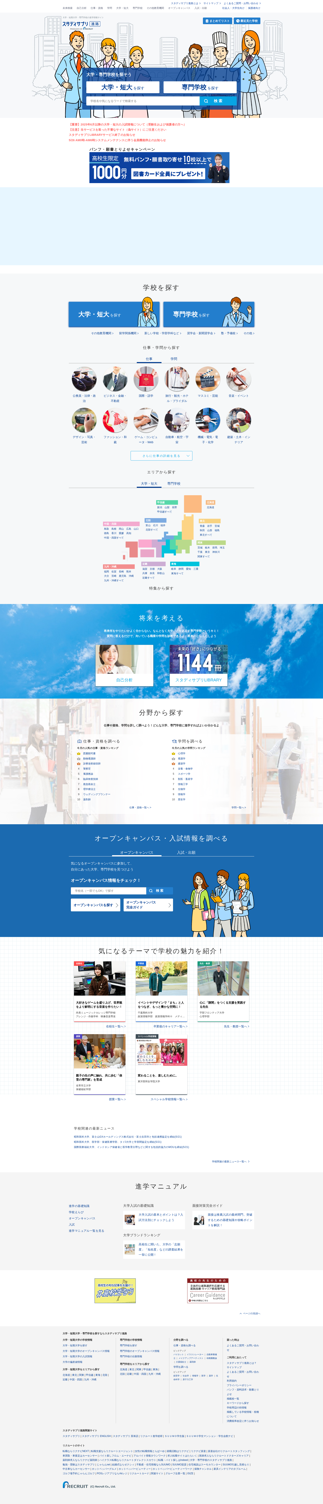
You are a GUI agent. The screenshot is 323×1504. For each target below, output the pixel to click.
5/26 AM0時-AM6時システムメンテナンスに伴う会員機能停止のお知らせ (117, 140)
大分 (106, 575)
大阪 (159, 568)
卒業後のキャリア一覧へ (169, 1026)
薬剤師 (87, 799)
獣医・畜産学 (185, 779)
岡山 (121, 528)
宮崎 (113, 575)
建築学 (181, 763)
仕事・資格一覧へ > (140, 807)
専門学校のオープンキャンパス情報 (139, 1351)
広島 (128, 528)
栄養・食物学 (185, 768)
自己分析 (82, 8)
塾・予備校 (228, 333)
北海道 (210, 507)
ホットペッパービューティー (135, 1468)
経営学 (176, 1376)
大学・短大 (122, 8)
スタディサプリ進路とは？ (241, 1363)
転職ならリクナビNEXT (76, 1451)
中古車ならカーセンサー (76, 1468)
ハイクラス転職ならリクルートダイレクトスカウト (127, 1460)
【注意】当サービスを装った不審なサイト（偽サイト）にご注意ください (117, 129)
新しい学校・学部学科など (161, 333)
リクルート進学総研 (151, 1436)
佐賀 (113, 571)
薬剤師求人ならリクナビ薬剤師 (80, 1460)
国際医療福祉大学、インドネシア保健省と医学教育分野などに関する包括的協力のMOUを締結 (131, 1147)
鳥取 (106, 528)
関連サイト (157, 1473)
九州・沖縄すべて (114, 580)
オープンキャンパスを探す (93, 905)
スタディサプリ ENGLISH (96, 1436)
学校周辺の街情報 (237, 1407)
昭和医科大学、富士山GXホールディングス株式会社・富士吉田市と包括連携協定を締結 (128, 1136)
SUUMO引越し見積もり (236, 1464)
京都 (152, 568)
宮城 (217, 526)
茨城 (200, 547)
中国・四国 (76, 1379)
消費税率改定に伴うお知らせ (243, 1421)
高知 (128, 533)
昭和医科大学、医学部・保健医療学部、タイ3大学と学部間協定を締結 (118, 1141)
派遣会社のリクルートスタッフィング (229, 1451)
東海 (97, 1375)
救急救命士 (89, 784)
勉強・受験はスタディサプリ (79, 1464)
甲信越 (89, 1375)
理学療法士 (89, 789)
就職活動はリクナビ (178, 1451)
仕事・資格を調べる (184, 1345)
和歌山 (161, 573)
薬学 (211, 1376)
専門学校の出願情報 (131, 1356)
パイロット (178, 1354)
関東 (81, 1375)
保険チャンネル (203, 1468)
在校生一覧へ (114, 1026)
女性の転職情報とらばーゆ (150, 1451)
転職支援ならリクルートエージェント (112, 1451)
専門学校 (138, 8)
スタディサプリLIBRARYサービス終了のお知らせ (102, 134)
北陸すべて (152, 529)
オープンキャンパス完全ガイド (141, 905)
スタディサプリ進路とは (184, 3)
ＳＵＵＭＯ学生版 (174, 1436)
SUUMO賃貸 (179, 1464)
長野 (174, 507)
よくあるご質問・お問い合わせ (241, 3)
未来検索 (68, 8)
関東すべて (204, 556)
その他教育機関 (155, 8)
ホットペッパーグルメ (104, 1468)
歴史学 (181, 799)
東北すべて (206, 534)
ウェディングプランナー (96, 794)
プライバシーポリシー (239, 1385)
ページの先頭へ (251, 1313)
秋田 (202, 530)
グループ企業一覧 (175, 1473)
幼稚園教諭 (212, 1358)
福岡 (106, 571)
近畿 (65, 1379)
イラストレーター (195, 1354)
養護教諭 (88, 773)
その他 (247, 333)
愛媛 (121, 533)
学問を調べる (180, 1366)
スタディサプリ (71, 1436)
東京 (207, 552)
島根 (113, 528)
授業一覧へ (116, 1099)
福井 (162, 525)
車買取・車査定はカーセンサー (80, 1455)
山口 (136, 528)
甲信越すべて (164, 511)
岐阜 (173, 568)
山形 (209, 530)
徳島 (106, 533)
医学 (203, 1376)
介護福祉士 (181, 1362)
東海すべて (177, 573)
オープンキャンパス (179, 8)
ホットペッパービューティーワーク (172, 1468)
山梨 (167, 507)
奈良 (152, 573)
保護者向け (254, 8)
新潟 (159, 507)
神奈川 (216, 552)
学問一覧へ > (239, 807)
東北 (74, 1375)
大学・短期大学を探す (75, 1345)
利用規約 (232, 1380)
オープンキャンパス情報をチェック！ (106, 880)
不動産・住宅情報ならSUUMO (153, 1464)
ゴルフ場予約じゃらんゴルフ (79, 1473)
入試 (72, 1224)
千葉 (200, 552)
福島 (217, 530)
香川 (113, 533)
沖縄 (131, 575)
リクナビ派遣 (198, 1451)
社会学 (186, 1376)
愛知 (188, 568)
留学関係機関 (127, 333)
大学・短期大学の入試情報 (77, 1356)
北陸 (104, 1375)
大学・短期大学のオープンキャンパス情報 (86, 1351)
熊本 (128, 571)
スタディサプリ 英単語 (125, 1436)
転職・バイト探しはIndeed (173, 1460)
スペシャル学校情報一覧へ (168, 1099)
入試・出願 (200, 8)
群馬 (214, 547)
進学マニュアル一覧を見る (86, 1230)
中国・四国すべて (114, 537)
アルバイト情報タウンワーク (149, 1455)
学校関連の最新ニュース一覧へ (229, 1161)
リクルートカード (139, 1473)
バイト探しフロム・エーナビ (115, 1455)
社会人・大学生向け (233, 8)
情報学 (181, 794)
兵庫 (144, 573)
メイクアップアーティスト (191, 1358)
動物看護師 (89, 758)
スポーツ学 (184, 773)
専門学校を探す (128, 1345)
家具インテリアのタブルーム (230, 1468)
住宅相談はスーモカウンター (204, 1464)
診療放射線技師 (92, 763)
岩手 (209, 526)
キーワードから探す (238, 1403)
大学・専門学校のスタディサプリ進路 (211, 1460)
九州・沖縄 (90, 1379)
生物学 (181, 789)
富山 (148, 525)
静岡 (181, 568)
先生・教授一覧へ (235, 1026)
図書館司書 (89, 753)
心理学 (181, 753)
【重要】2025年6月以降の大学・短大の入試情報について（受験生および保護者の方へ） (127, 124)
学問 (109, 8)
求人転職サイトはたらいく (182, 1455)
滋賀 (144, 568)
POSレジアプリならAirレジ (112, 1473)
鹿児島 (122, 575)
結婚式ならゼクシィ (123, 1464)
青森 (202, 526)
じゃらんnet (103, 1464)
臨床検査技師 (90, 779)
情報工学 (183, 784)
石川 (155, 525)
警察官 (87, 768)
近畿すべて (148, 577)
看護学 (181, 758)
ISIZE (190, 1473)
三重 (195, 568)
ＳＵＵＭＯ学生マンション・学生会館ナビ (209, 1436)
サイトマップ (211, 3)
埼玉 (222, 547)
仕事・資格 (97, 8)
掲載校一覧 (233, 1398)
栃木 (207, 547)
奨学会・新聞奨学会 (200, 333)
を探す (122, 87)
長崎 (121, 571)
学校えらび (76, 1212)
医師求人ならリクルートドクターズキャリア (224, 1455)
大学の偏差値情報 (72, 1362)
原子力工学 (188, 1379)
